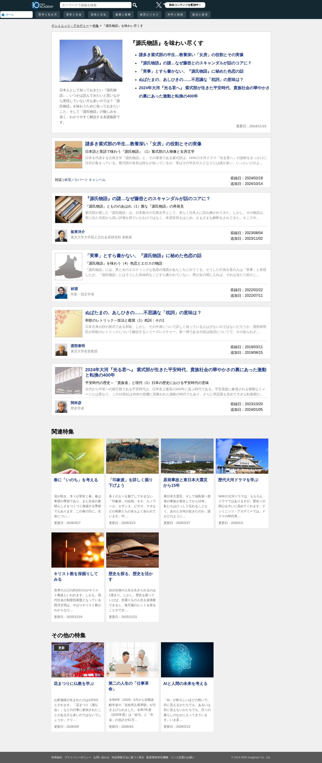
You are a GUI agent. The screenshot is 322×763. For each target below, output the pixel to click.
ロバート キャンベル (90, 180)
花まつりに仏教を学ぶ (74, 683)
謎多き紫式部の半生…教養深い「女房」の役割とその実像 (191, 55)
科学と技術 (175, 14)
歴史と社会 (74, 14)
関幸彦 (76, 403)
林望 (67, 180)
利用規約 (56, 757)
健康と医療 (123, 14)
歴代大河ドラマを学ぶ (238, 480)
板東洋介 (78, 232)
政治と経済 (200, 14)
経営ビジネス (149, 14)
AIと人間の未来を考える (185, 683)
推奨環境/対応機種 (157, 757)
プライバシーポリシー (77, 757)
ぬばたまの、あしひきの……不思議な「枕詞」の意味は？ (191, 79)
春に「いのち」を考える (76, 480)
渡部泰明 (78, 346)
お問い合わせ (101, 757)
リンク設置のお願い (183, 757)
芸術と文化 (98, 14)
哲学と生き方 (47, 14)
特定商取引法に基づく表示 (128, 757)
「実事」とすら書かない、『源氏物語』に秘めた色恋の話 (191, 71)
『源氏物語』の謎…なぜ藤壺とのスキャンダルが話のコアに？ (195, 63)
